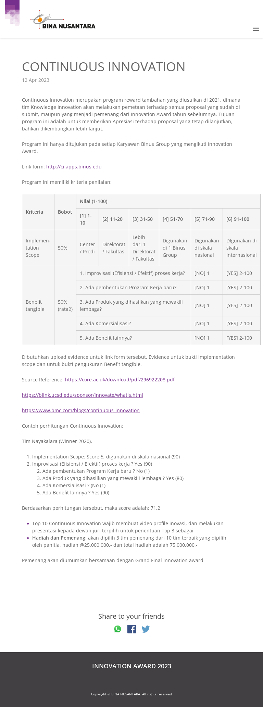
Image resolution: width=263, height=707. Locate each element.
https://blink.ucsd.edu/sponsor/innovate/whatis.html (82, 395)
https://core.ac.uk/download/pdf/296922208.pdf (120, 379)
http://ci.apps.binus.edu (74, 166)
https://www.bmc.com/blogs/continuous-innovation (81, 410)
